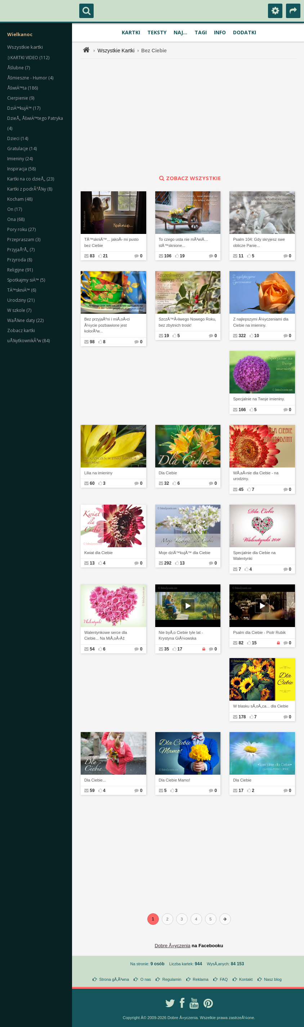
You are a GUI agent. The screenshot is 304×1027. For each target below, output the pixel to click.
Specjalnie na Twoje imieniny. (259, 399)
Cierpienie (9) (20, 98)
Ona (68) (15, 219)
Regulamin (172, 979)
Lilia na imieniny (98, 473)
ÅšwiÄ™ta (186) (22, 88)
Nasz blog (273, 979)
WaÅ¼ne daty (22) (25, 320)
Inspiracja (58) (21, 169)
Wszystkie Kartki (116, 50)
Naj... (180, 32)
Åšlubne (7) (18, 68)
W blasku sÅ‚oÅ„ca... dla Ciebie (260, 706)
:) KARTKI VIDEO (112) (28, 58)
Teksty (156, 32)
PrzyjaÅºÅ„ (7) (21, 250)
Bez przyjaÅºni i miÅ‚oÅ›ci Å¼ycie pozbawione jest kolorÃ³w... (107, 325)
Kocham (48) (19, 199)
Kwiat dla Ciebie (98, 553)
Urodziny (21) (21, 300)
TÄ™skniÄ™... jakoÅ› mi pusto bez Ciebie (111, 242)
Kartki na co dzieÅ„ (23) (30, 179)
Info (220, 32)
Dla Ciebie (168, 473)
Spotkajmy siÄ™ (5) (26, 280)
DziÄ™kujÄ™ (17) (23, 108)
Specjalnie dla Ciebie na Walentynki (254, 556)
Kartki (131, 32)
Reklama (200, 979)
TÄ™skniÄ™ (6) (21, 290)
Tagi (201, 32)
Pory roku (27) (21, 229)
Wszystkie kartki (25, 47)
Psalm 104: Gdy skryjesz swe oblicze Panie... (259, 242)
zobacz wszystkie (189, 178)
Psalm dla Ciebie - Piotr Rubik (259, 632)
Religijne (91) (20, 270)
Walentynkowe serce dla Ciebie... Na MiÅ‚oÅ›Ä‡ (105, 635)
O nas (145, 979)
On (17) (14, 209)
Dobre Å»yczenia (172, 945)
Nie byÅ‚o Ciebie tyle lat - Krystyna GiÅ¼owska (181, 635)
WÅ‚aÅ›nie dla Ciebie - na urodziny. (255, 476)
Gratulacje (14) (22, 148)
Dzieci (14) (17, 138)
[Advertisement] (193, 116)
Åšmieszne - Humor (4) (30, 78)
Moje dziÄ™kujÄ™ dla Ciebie (185, 553)
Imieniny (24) (20, 159)
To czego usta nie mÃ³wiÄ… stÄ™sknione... (184, 242)
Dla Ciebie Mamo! (174, 780)
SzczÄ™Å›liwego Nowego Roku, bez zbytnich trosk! (187, 322)
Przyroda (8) (19, 260)
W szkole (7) (19, 310)
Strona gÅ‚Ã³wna (114, 979)
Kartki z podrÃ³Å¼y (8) (29, 189)
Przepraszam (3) (23, 239)
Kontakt (245, 979)
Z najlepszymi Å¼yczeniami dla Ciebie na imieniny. (260, 322)
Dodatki (244, 32)
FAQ (224, 979)
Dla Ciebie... (95, 780)
